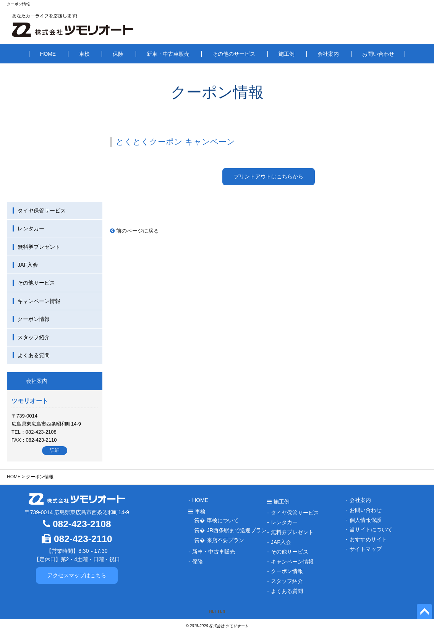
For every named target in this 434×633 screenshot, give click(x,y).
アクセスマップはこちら (76, 575)
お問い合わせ (378, 54)
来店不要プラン (225, 540)
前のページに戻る (134, 231)
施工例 (287, 54)
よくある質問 (34, 355)
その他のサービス (233, 54)
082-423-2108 (77, 524)
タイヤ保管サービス (42, 210)
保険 (118, 54)
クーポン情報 (34, 319)
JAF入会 (28, 265)
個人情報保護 (366, 520)
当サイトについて (371, 529)
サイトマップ (366, 549)
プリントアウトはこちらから (268, 176)
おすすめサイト (368, 539)
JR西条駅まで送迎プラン (237, 530)
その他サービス (36, 283)
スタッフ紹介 (34, 337)
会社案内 (328, 54)
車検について (223, 520)
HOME (48, 54)
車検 (84, 54)
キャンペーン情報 (39, 301)
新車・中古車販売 (168, 54)
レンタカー (31, 228)
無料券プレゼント (39, 247)
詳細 (55, 450)
